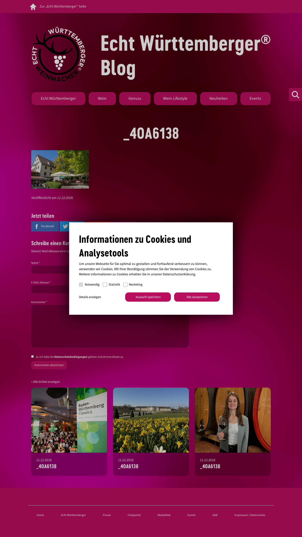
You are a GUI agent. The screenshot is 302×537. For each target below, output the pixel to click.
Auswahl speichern (148, 297)
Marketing (133, 284)
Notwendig (89, 284)
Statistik (111, 284)
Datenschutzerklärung (179, 274)
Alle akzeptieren (197, 297)
